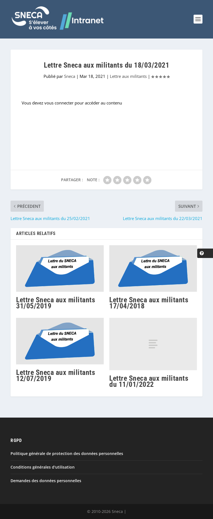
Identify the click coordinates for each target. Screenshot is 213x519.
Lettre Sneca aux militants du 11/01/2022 (148, 381)
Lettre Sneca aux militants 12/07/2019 (55, 375)
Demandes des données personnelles (46, 480)
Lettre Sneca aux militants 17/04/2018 (148, 303)
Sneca (69, 76)
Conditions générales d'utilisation (43, 467)
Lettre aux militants (128, 76)
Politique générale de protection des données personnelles (67, 453)
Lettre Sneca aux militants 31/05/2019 (55, 303)
